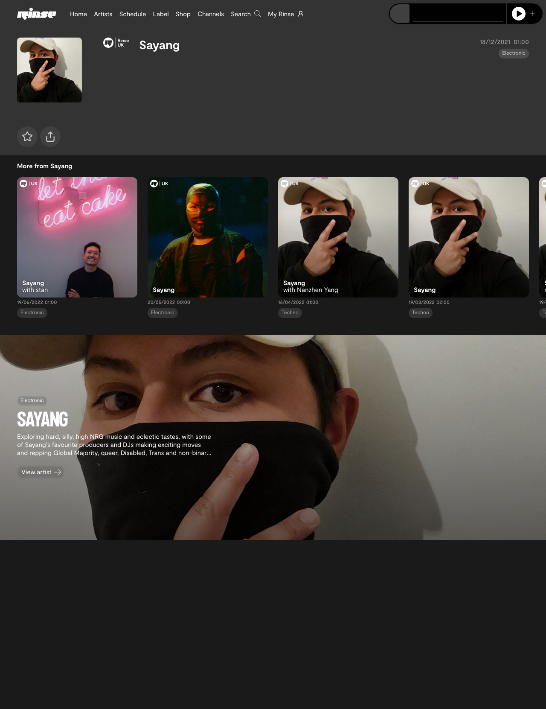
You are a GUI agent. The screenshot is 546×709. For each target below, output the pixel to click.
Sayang (159, 44)
